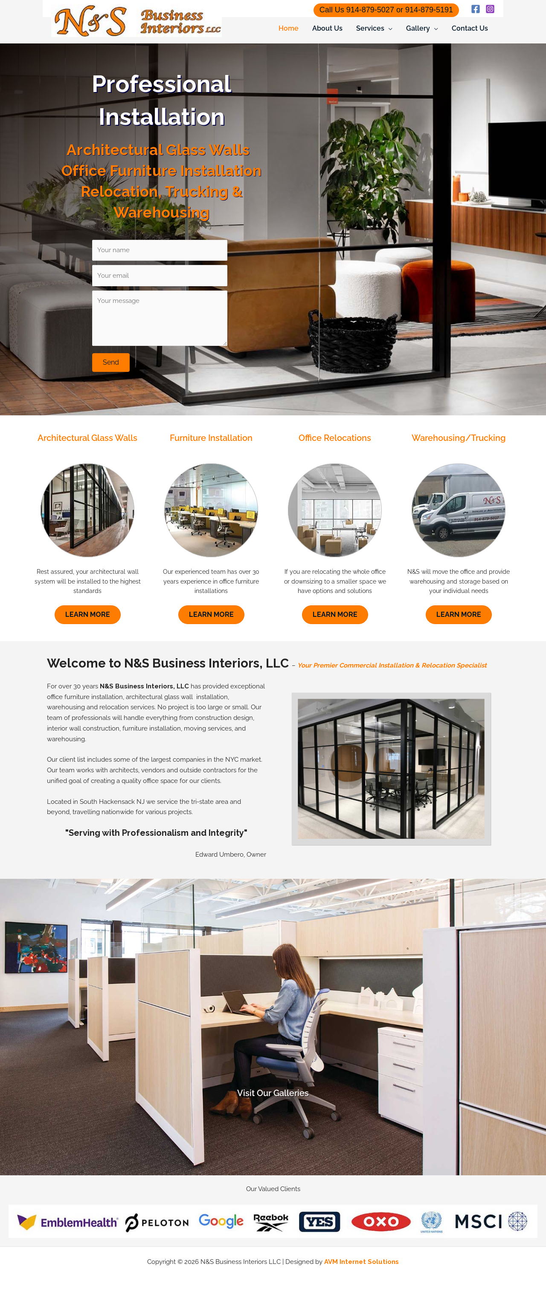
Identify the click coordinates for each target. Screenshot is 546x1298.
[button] (111, 362)
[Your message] (159, 318)
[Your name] (159, 250)
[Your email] (159, 275)
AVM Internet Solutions (361, 1262)
